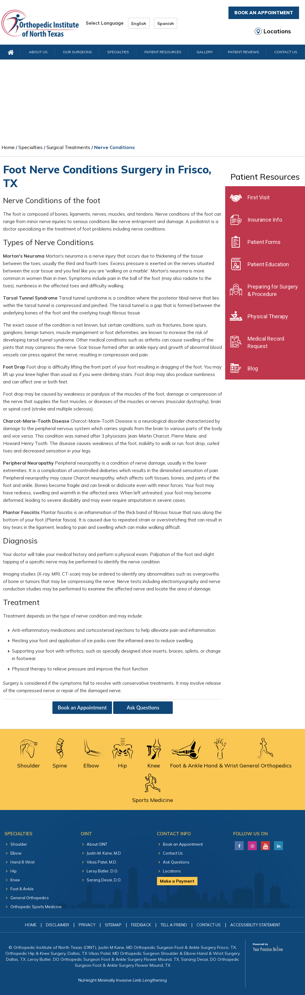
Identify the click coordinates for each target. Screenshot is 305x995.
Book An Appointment (263, 12)
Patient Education (268, 264)
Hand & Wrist (22, 862)
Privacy (87, 924)
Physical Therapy (268, 316)
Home (8, 147)
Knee (15, 880)
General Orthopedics (29, 897)
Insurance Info (265, 220)
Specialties (118, 52)
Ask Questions (143, 707)
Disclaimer (57, 924)
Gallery (205, 52)
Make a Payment (177, 881)
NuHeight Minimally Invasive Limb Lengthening (122, 980)
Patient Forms (264, 242)
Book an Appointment (82, 707)
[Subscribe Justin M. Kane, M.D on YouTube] (264, 844)
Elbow (15, 853)
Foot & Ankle (22, 888)
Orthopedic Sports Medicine (36, 906)
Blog (253, 368)
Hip (13, 871)
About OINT (97, 844)
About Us (38, 52)
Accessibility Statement (255, 924)
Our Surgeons (77, 52)
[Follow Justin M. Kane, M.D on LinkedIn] (251, 844)
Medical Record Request (266, 342)
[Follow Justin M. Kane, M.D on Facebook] (238, 844)
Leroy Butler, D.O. (102, 871)
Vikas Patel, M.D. (102, 862)
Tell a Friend (174, 924)
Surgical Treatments (68, 147)
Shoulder (18, 844)
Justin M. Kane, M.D (104, 853)
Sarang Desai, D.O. (104, 880)
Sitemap (113, 924)
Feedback (141, 924)
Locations (277, 31)
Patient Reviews (243, 52)
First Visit (259, 197)
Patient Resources (162, 52)
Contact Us (285, 52)
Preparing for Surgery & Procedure (273, 290)
